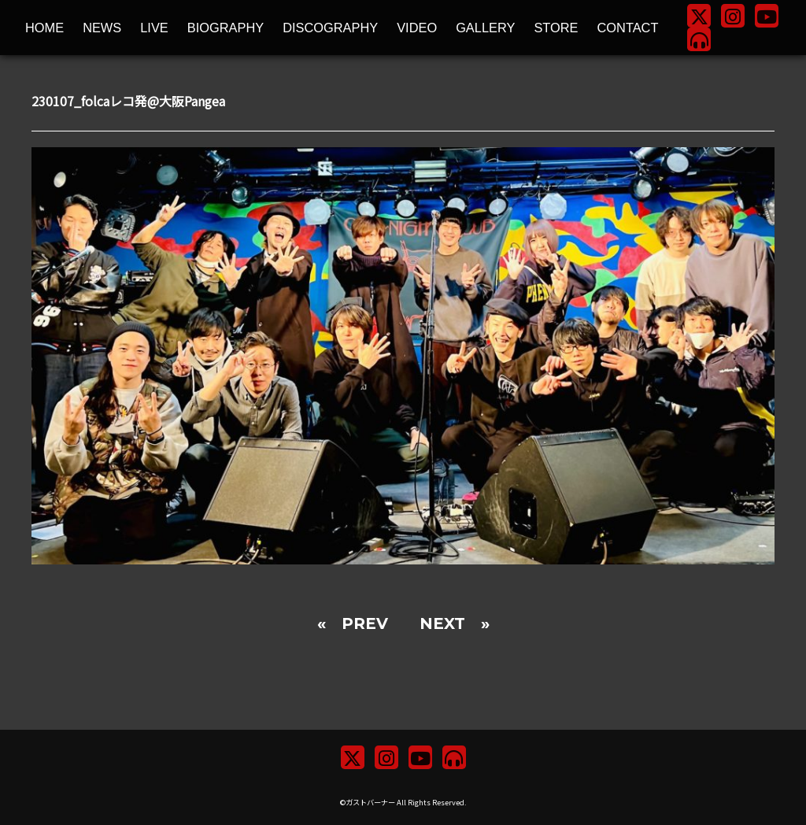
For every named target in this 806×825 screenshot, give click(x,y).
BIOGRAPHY (225, 27)
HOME (44, 27)
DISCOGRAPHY (330, 27)
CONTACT (628, 27)
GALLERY (485, 27)
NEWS (102, 27)
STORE (556, 27)
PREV (365, 623)
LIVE (154, 27)
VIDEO (417, 27)
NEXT (442, 623)
